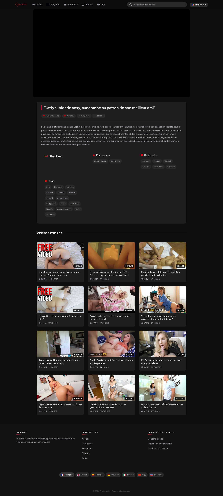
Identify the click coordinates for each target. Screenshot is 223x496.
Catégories (53, 4)
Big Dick (145, 161)
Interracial (158, 167)
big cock (58, 187)
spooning (50, 214)
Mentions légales (155, 439)
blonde (61, 192)
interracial (74, 203)
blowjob (72, 192)
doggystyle (51, 203)
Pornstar (171, 167)
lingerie (49, 209)
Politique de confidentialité (160, 444)
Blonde (157, 161)
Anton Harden (100, 161)
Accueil (37, 4)
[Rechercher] (130, 4)
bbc (48, 187)
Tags (101, 4)
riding (78, 209)
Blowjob (168, 161)
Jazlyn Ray (115, 161)
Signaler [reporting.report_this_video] (99, 116)
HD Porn (145, 167)
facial (63, 203)
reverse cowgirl (64, 209)
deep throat (62, 198)
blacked (49, 192)
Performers (71, 4)
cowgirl (49, 198)
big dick (70, 187)
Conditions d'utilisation (158, 448)
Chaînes (87, 4)
